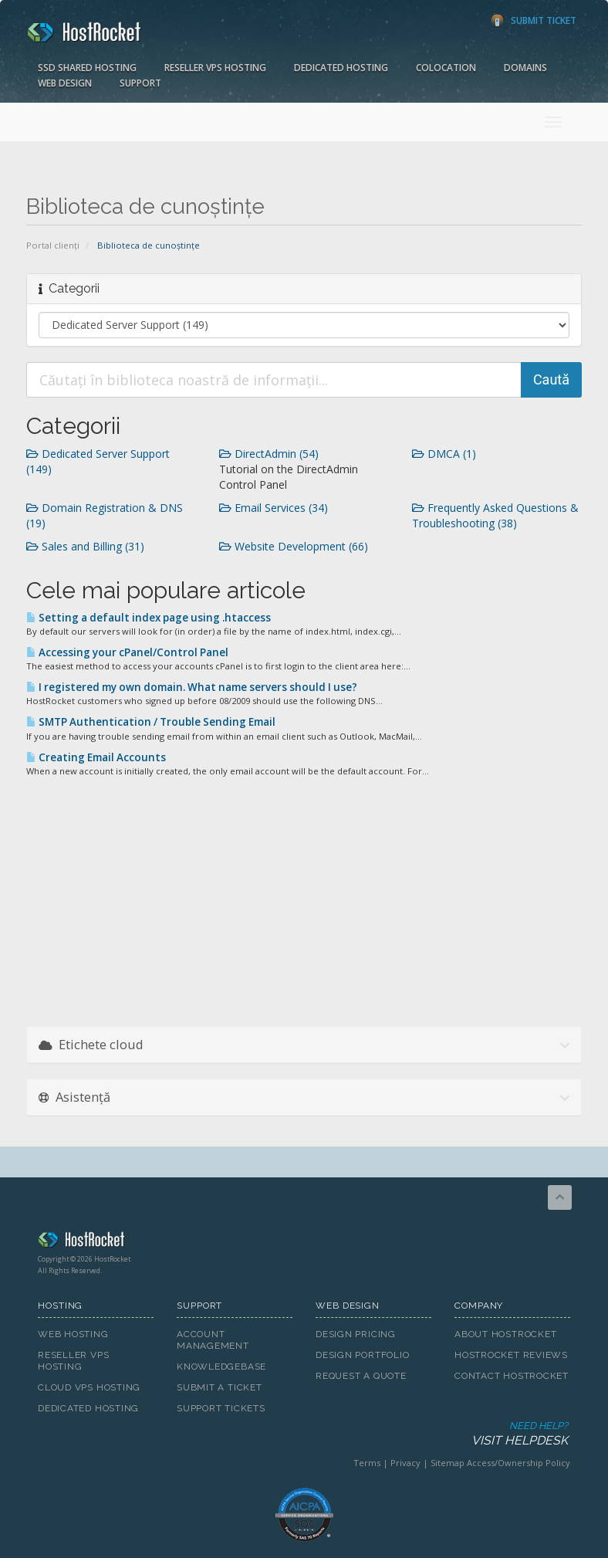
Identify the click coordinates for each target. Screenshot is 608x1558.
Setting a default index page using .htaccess (148, 618)
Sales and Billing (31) (85, 546)
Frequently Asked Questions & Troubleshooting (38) (495, 515)
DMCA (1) (444, 453)
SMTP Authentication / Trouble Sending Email (150, 722)
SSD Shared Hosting (87, 67)
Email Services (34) (273, 507)
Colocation (446, 67)
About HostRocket (505, 1334)
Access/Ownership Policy (518, 1462)
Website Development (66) (293, 546)
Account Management (213, 1340)
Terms (366, 1462)
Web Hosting (73, 1334)
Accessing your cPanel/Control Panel (127, 652)
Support (140, 83)
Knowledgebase (221, 1366)
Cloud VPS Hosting (89, 1387)
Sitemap (447, 1462)
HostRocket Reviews (511, 1355)
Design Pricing (356, 1334)
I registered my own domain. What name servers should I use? (191, 687)
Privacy (405, 1462)
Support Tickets (221, 1408)
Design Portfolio (362, 1355)
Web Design (65, 83)
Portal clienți (52, 245)
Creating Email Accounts (96, 757)
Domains (525, 67)
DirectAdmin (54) (269, 453)
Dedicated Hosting (341, 67)
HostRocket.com (304, 1242)
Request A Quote (361, 1375)
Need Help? (303, 1434)
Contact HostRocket (511, 1375)
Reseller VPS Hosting (215, 67)
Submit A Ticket (219, 1387)
